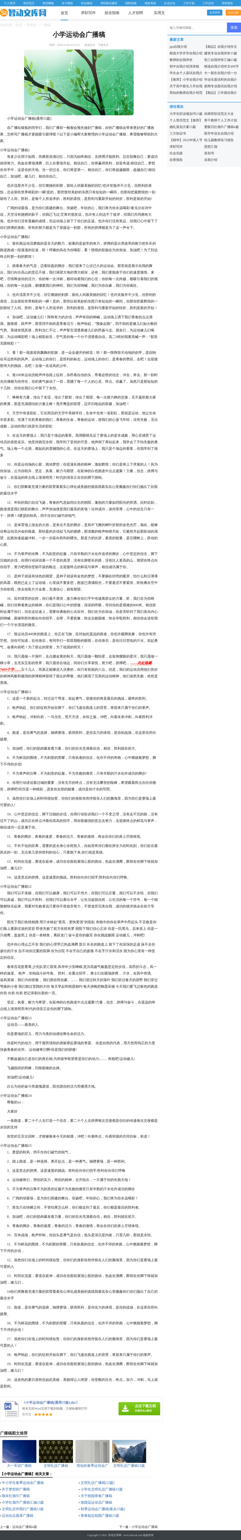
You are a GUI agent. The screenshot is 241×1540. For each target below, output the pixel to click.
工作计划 (189, 3)
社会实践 (176, 153)
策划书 (209, 153)
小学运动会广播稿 (144, 1527)
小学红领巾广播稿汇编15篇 (23, 1502)
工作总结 (208, 3)
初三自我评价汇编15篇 (220, 60)
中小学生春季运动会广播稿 (23, 1483)
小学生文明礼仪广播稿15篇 (102, 1489)
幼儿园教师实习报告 (219, 140)
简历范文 (29, 3)
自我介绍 (210, 160)
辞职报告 (227, 3)
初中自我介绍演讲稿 (184, 66)
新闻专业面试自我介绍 (220, 86)
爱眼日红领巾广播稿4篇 (221, 127)
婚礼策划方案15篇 (183, 127)
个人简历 (9, 3)
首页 (64, 13)
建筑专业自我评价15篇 (220, 53)
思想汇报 (210, 146)
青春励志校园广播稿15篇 (100, 1515)
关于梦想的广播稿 (16, 1489)
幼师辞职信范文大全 (219, 114)
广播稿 (45, 25)
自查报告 (176, 160)
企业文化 (169, 3)
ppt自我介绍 (178, 46)
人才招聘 (135, 13)
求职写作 (88, 13)
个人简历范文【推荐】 (186, 120)
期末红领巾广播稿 (16, 1496)
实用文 (159, 13)
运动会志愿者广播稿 (17, 1515)
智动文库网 (114, 1535)
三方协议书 (178, 133)
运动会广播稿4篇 (24, 1527)
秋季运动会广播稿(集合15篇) (103, 1509)
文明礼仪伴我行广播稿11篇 (23, 1509)
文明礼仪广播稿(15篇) (98, 1483)
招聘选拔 (131, 3)
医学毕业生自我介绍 (219, 133)
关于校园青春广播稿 (96, 1496)
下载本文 (103, 44)
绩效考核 (150, 3)
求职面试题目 (108, 3)
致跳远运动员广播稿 (96, 1502)
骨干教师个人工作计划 (220, 120)
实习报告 (67, 3)
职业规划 (86, 3)
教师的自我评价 (181, 60)
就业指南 (112, 13)
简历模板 (48, 3)
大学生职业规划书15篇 (186, 114)
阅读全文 (90, 44)
